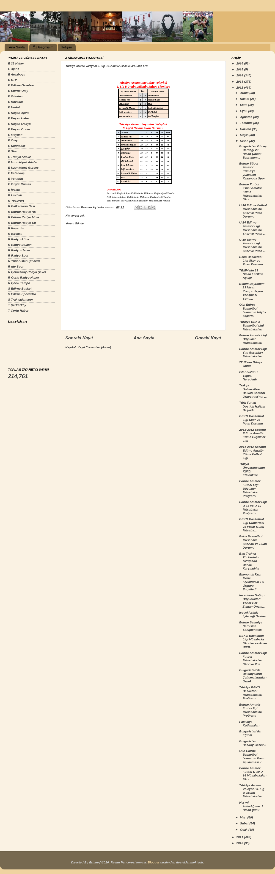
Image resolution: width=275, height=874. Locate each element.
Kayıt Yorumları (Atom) (94, 347)
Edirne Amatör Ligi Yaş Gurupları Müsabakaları (253, 352)
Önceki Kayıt (208, 337)
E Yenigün (15, 178)
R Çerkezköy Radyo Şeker (27, 272)
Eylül (244, 111)
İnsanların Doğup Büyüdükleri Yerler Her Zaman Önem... (252, 601)
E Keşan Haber (19, 118)
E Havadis (15, 101)
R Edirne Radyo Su (22, 222)
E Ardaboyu (16, 74)
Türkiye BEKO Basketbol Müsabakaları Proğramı (250, 693)
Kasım (245, 99)
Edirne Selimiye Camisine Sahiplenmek (250, 626)
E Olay (13, 140)
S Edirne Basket (20, 288)
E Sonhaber (16, 146)
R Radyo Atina (18, 239)
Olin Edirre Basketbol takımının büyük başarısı (252, 310)
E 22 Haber (16, 63)
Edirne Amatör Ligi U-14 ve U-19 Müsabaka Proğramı (253, 507)
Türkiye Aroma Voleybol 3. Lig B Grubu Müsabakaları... (252, 791)
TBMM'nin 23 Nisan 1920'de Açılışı (251, 274)
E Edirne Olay (18, 90)
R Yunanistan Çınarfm (24, 261)
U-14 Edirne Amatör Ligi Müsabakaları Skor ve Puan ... (252, 228)
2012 (240, 87)
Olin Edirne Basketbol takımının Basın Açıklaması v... (252, 756)
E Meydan (15, 135)
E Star (12, 151)
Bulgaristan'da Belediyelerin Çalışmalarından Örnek (253, 675)
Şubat (244, 823)
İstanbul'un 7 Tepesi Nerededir (248, 375)
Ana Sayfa (17, 47)
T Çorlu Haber (18, 310)
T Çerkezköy (17, 305)
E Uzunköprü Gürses (23, 167)
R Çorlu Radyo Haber (23, 277)
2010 (240, 843)
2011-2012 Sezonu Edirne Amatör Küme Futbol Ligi (252, 452)
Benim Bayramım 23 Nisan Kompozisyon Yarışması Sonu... (251, 291)
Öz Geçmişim (43, 47)
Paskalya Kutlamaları (249, 723)
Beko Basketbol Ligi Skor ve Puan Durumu (251, 260)
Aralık (244, 93)
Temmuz (246, 123)
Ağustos (246, 117)
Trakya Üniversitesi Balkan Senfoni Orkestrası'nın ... (253, 391)
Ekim (244, 104)
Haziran (246, 129)
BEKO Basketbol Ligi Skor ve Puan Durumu (251, 419)
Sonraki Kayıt (79, 337)
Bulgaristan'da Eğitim (250, 733)
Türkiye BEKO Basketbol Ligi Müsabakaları (251, 325)
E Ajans (13, 69)
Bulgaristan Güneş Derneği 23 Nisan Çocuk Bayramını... (253, 152)
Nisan (244, 141)
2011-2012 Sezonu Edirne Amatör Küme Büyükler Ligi (252, 435)
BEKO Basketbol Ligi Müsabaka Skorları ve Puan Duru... (253, 641)
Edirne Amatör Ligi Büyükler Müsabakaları (253, 339)
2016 (240, 63)
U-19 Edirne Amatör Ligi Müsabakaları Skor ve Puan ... (252, 245)
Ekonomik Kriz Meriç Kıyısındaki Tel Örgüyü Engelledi (251, 582)
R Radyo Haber (19, 250)
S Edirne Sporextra (22, 294)
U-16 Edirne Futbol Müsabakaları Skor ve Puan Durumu (253, 211)
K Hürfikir (15, 195)
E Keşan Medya (19, 124)
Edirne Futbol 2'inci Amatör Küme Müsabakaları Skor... (250, 192)
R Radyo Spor (18, 255)
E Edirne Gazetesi (21, 85)
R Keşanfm (16, 228)
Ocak (244, 829)
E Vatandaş (16, 173)
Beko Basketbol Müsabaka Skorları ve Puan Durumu (253, 542)
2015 (240, 69)
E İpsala (14, 189)
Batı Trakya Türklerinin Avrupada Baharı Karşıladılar (249, 561)
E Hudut (14, 107)
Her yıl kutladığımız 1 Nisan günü (251, 806)
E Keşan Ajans (18, 112)
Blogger (153, 862)
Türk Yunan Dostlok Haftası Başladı (252, 406)
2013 (240, 81)
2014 (240, 75)
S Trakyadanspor (20, 299)
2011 (240, 837)
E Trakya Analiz (19, 157)
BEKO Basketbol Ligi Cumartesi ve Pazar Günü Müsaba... (251, 524)
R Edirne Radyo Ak (22, 211)
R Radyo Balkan (20, 244)
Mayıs (244, 135)
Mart (243, 817)
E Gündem (16, 96)
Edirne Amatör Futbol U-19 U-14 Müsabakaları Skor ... (253, 773)
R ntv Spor (16, 266)
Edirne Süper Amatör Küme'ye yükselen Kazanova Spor (252, 171)
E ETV (12, 79)
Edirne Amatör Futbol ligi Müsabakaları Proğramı (250, 710)
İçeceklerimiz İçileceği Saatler (252, 614)
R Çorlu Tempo (19, 283)
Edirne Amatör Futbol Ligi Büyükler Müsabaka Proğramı (250, 488)
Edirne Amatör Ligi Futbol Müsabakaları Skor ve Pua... (253, 658)
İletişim (66, 47)
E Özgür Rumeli (19, 184)
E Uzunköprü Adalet (22, 162)
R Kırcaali (15, 233)
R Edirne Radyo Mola (23, 217)
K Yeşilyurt (16, 200)
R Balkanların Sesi (21, 206)
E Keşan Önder (19, 129)
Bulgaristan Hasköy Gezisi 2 (252, 743)
